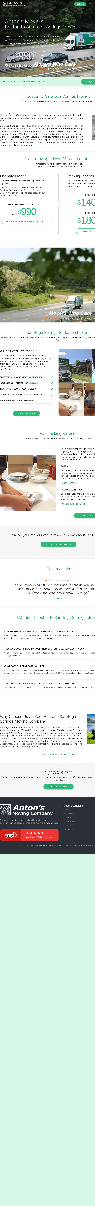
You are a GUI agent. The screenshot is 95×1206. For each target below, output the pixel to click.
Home (3, 82)
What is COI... (34, 383)
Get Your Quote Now (58, 786)
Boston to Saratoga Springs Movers (27, 82)
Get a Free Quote (26, 413)
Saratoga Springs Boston (19, 204)
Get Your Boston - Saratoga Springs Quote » (26, 221)
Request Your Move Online (58, 544)
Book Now (80, 4)
